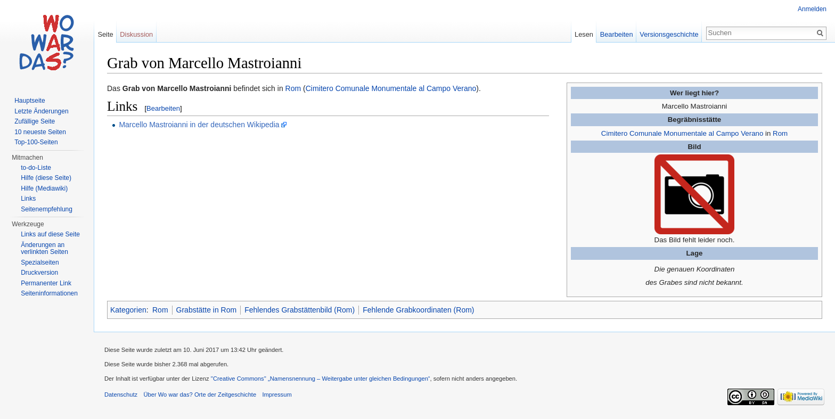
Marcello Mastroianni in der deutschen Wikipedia (199, 124)
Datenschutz (120, 394)
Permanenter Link (46, 283)
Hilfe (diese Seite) (46, 178)
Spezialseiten (40, 262)
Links (28, 198)
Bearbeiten (163, 108)
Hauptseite (29, 100)
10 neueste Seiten (40, 132)
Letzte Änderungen (41, 111)
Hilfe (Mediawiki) (44, 188)
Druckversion (39, 272)
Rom (780, 133)
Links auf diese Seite (50, 234)
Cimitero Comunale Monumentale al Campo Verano (682, 133)
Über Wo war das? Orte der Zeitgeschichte (199, 394)
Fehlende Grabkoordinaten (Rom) (418, 310)
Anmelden (812, 9)
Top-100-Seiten (36, 142)
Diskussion (136, 34)
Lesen (584, 34)
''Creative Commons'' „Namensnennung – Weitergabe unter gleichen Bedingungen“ (320, 378)
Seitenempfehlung (46, 209)
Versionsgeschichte (669, 34)
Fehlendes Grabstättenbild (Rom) (299, 310)
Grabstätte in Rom (206, 310)
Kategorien (128, 310)
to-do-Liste (36, 167)
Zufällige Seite (34, 121)
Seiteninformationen (49, 293)
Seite (105, 34)
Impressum (276, 394)
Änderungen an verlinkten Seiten (44, 248)
